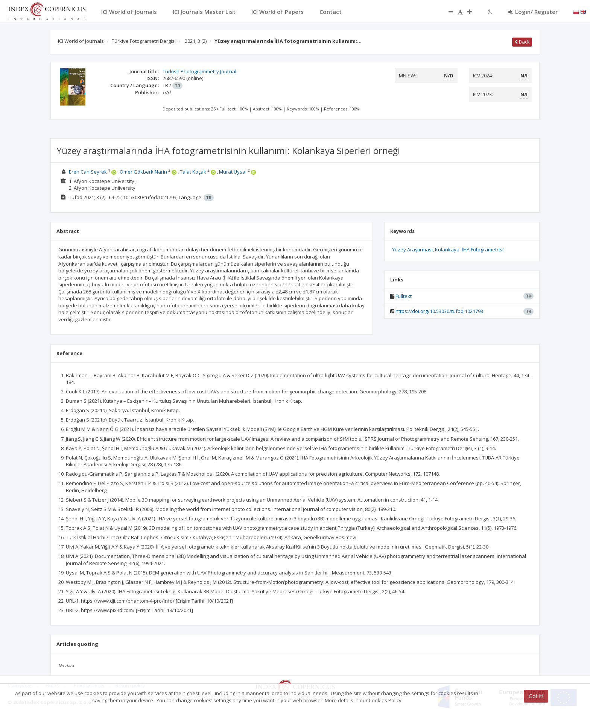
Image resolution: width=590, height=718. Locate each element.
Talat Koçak (193, 171)
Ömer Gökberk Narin (143, 171)
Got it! (536, 696)
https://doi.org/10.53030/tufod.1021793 (439, 311)
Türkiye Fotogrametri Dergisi (144, 41)
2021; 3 (196, 41)
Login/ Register (533, 11)
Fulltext (403, 296)
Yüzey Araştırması (412, 249)
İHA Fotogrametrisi (482, 249)
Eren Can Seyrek (88, 171)
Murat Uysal (232, 171)
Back (522, 41)
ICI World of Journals (81, 41)
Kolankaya (447, 249)
